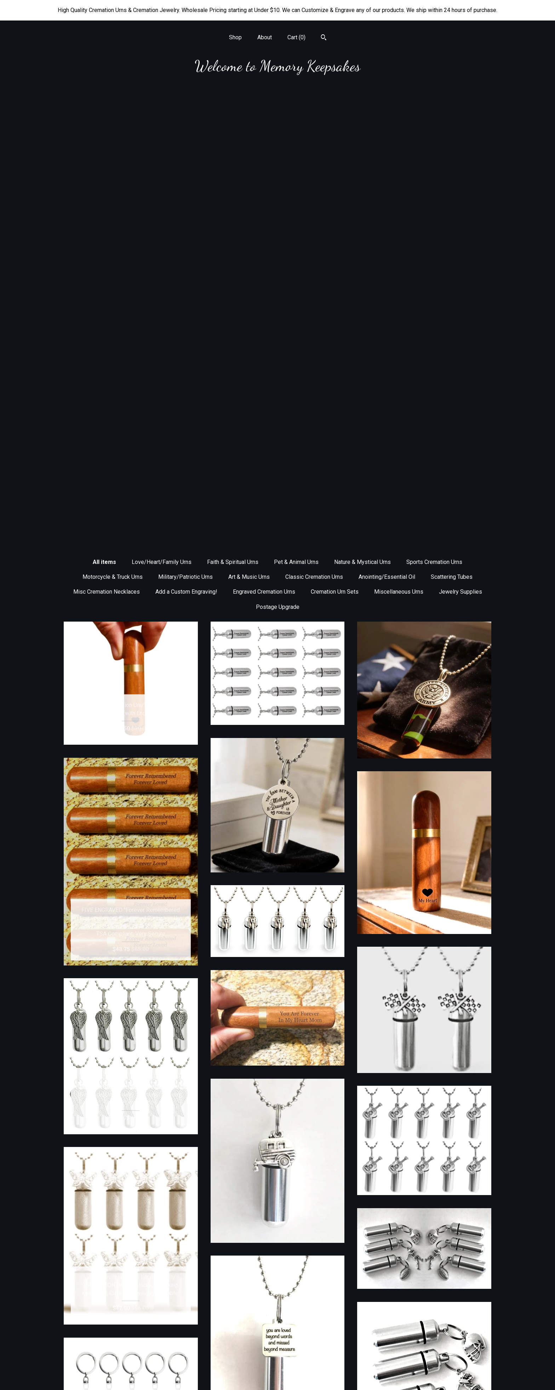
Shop (235, 37)
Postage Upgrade (277, 156)
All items (104, 111)
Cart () (296, 37)
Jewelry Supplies (460, 141)
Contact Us (130, 1375)
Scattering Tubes (452, 126)
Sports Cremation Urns (434, 111)
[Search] (323, 38)
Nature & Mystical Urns (362, 111)
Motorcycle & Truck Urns (112, 126)
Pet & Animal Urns (296, 111)
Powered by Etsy (424, 1363)
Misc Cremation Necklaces (106, 141)
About (264, 37)
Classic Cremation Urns (314, 126)
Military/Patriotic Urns (185, 126)
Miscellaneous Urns (398, 141)
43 (320, 1272)
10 (300, 1272)
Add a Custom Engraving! (186, 141)
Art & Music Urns (249, 126)
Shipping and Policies (131, 1363)
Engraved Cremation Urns (264, 141)
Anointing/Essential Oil (387, 126)
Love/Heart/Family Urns (161, 111)
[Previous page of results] (208, 1272)
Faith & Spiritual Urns (232, 111)
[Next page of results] (347, 1272)
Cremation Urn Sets (335, 141)
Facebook (277, 1340)
